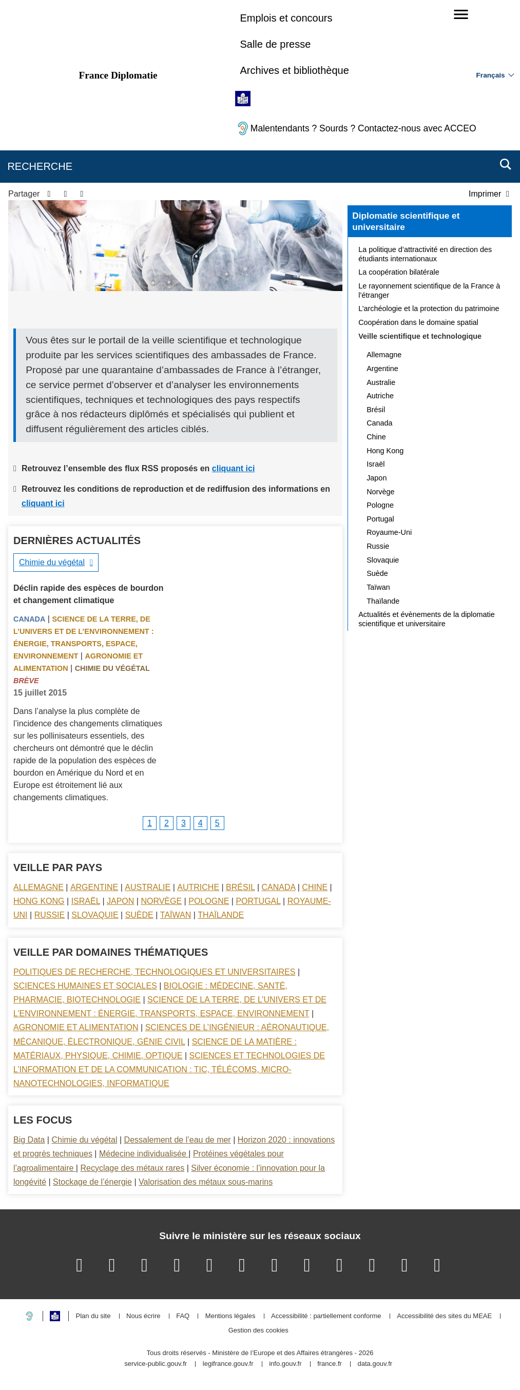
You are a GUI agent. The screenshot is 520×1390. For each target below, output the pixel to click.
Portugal (258, 901)
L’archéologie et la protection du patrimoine (428, 308)
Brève (26, 681)
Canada (29, 619)
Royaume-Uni (389, 532)
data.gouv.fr (374, 1364)
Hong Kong (39, 901)
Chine (315, 887)
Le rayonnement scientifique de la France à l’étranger (429, 290)
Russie (49, 915)
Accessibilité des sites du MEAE (444, 1316)
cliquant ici (233, 468)
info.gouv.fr (285, 1364)
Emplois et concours (286, 18)
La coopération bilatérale (398, 272)
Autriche (198, 887)
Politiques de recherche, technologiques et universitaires (154, 972)
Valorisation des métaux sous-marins (206, 1181)
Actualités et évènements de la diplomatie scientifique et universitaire (426, 619)
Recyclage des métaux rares (132, 1168)
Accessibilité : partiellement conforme (326, 1316)
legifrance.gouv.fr (228, 1364)
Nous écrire (143, 1316)
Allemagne (38, 887)
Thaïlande (221, 915)
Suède (139, 915)
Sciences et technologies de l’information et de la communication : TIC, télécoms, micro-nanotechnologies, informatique (169, 1069)
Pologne (208, 901)
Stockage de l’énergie (92, 1181)
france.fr (329, 1364)
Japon (120, 901)
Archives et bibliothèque (294, 70)
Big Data (29, 1139)
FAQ (182, 1316)
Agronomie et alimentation (76, 1027)
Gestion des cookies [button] (258, 1331)
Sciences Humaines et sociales (85, 985)
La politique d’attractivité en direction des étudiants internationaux (425, 254)
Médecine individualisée (143, 1153)
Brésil (240, 887)
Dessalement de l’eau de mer (177, 1139)
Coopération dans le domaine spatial (418, 322)
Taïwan (175, 915)
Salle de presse (275, 44)
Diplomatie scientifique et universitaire (405, 221)
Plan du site (93, 1316)
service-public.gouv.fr (155, 1364)
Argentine (94, 887)
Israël (85, 901)
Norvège (161, 901)
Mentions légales (230, 1316)
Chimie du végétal (52, 562)
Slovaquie (94, 915)
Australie (147, 887)
